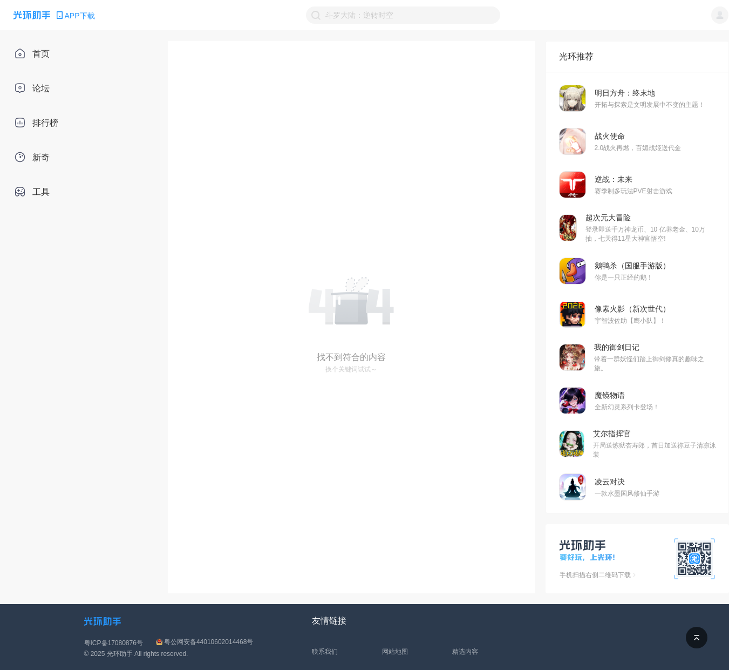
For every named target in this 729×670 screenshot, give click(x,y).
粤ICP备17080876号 (113, 643)
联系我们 (325, 651)
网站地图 (395, 651)
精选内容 (465, 651)
